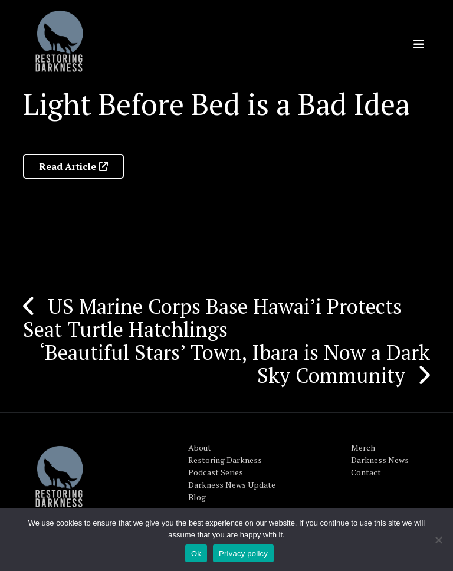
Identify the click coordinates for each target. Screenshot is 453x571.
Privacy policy (243, 553)
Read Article (73, 166)
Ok (196, 553)
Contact (366, 472)
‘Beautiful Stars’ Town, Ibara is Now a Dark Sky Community (234, 364)
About (199, 447)
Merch (363, 447)
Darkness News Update (231, 484)
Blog (197, 497)
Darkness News (380, 459)
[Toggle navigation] (419, 44)
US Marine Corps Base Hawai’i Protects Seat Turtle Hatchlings (212, 318)
